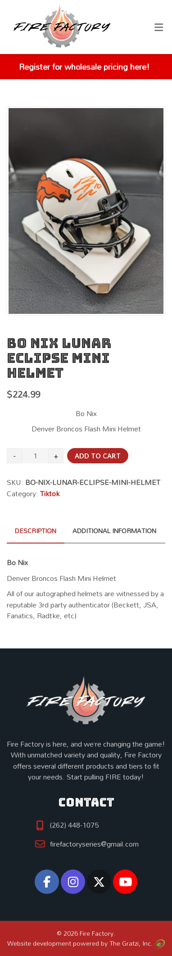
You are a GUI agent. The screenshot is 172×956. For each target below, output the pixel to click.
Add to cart (98, 456)
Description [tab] (35, 531)
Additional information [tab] (114, 531)
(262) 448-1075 (74, 825)
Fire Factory (96, 933)
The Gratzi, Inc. (137, 943)
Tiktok (49, 493)
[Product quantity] (35, 455)
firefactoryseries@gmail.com (94, 844)
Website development (39, 943)
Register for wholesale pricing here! (83, 67)
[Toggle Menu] (158, 27)
